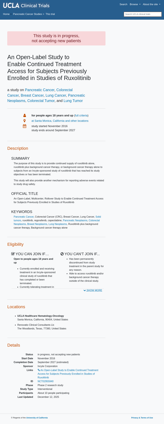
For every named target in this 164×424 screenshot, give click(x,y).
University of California (37, 418)
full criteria (81, 115)
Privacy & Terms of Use (142, 418)
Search (123, 4)
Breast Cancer (32, 95)
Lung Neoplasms (58, 224)
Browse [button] (134, 4)
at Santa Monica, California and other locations (60, 120)
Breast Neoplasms (37, 224)
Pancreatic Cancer (39, 90)
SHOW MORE (92, 290)
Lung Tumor (73, 101)
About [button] (151, 4)
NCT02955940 (46, 381)
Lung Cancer (56, 95)
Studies (27, 14)
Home (6, 14)
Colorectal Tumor (40, 101)
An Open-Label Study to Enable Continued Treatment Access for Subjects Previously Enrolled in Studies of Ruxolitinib (68, 374)
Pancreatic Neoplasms (75, 220)
